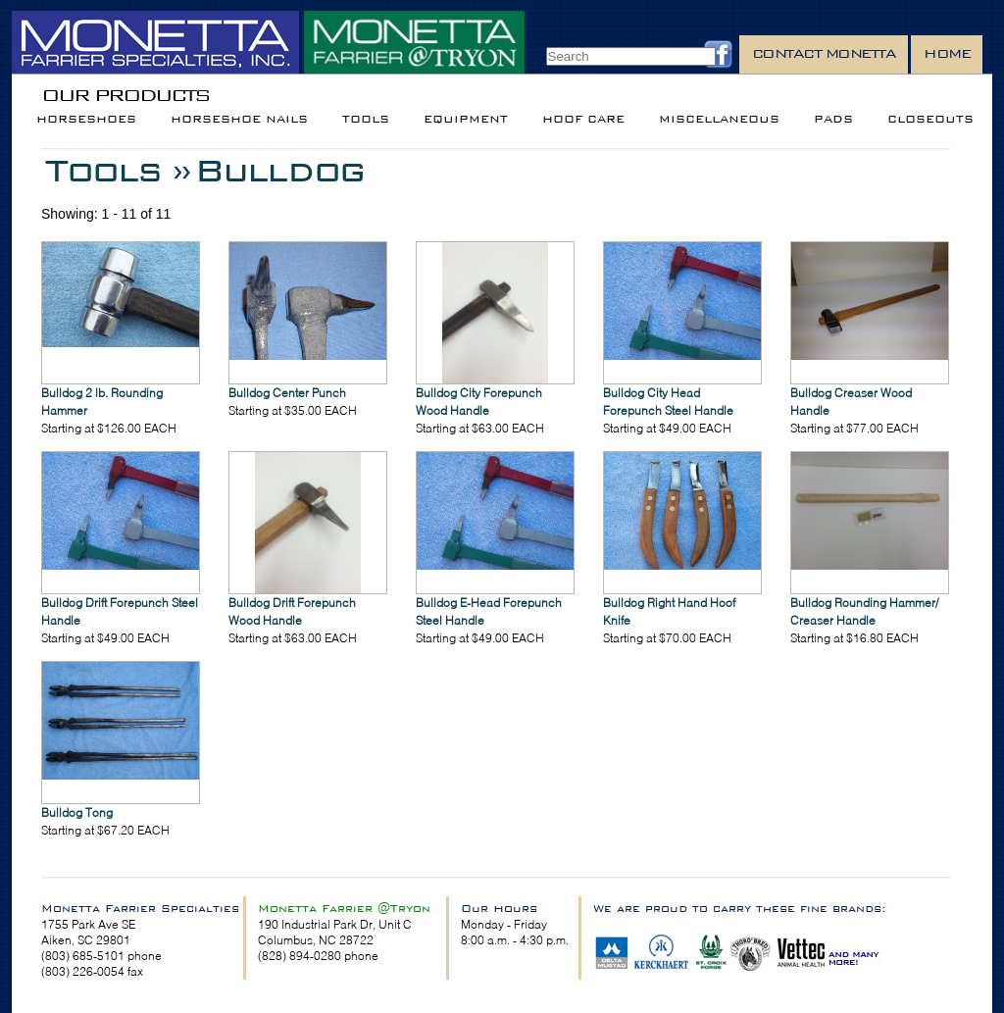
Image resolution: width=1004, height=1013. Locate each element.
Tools (365, 119)
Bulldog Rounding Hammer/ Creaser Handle (864, 611)
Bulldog (279, 170)
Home (947, 53)
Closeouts (930, 119)
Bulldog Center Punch (287, 392)
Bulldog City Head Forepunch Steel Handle (668, 401)
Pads (833, 119)
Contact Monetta (824, 53)
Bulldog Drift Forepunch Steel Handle (119, 611)
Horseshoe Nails (239, 119)
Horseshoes (86, 119)
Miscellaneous (719, 119)
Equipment (466, 119)
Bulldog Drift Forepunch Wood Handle (292, 611)
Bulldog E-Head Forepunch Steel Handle (489, 611)
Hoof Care (583, 119)
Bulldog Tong (77, 812)
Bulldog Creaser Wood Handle (851, 401)
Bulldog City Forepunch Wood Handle (479, 401)
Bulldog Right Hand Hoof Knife (669, 611)
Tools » (117, 170)
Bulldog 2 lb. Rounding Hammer (102, 401)
